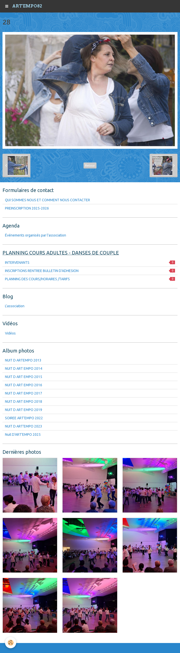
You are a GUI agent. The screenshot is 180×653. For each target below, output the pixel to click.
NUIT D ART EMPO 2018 (23, 402)
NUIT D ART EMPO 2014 (23, 368)
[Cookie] (10, 642)
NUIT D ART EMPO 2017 (23, 393)
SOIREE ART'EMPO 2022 (24, 418)
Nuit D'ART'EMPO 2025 (23, 434)
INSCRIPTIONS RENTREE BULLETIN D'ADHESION (90, 271)
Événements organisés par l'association (35, 235)
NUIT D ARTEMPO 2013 (23, 360)
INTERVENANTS (90, 262)
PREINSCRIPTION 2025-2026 (27, 208)
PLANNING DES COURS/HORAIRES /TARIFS (90, 279)
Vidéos (10, 333)
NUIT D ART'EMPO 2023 (23, 426)
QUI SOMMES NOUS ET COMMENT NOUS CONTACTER (47, 200)
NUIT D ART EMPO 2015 (23, 377)
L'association (14, 306)
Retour (90, 165)
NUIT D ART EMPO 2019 (23, 410)
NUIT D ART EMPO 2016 (23, 385)
